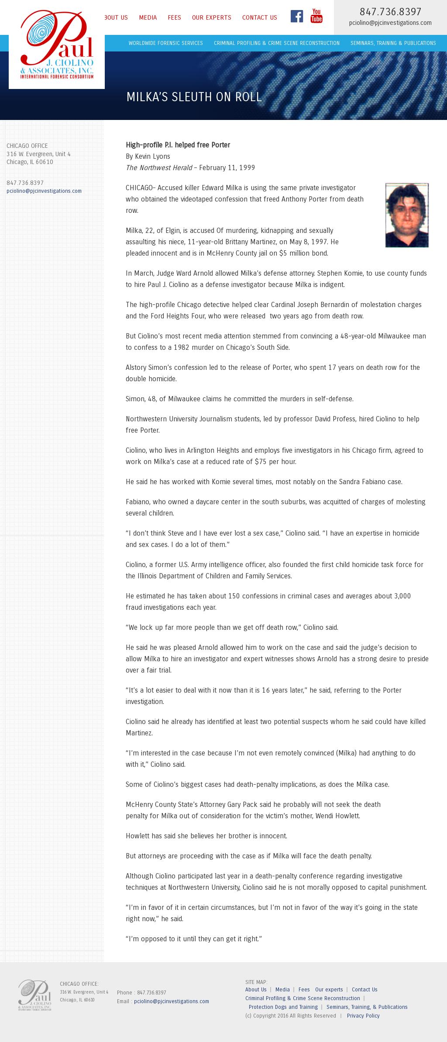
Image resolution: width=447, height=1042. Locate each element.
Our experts (211, 17)
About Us (114, 17)
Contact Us (259, 17)
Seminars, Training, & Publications (367, 1007)
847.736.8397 (25, 183)
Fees (174, 17)
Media (148, 17)
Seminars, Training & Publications (393, 43)
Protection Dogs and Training (283, 1007)
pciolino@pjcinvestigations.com (390, 23)
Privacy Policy (363, 1016)
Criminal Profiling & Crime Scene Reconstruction (277, 43)
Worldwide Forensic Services (166, 43)
